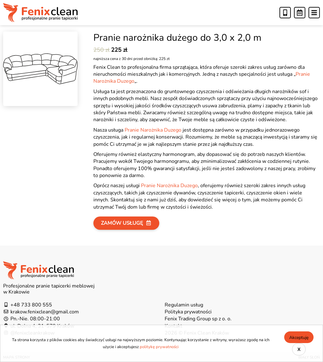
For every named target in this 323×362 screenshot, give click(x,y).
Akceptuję (298, 337)
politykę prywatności (159, 346)
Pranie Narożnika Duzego (153, 129)
